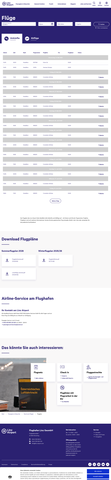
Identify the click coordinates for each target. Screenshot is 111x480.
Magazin (73, 4)
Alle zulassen (98, 459)
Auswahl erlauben (98, 464)
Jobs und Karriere (85, 4)
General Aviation (39, 4)
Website (101, 77)
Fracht (51, 4)
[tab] (12, 39)
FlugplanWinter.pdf (54, 259)
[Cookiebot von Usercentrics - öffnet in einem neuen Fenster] (10, 477)
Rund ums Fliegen (29, 414)
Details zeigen (82, 477)
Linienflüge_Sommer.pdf (18, 272)
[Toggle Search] (94, 4)
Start (3, 414)
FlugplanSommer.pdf (17, 259)
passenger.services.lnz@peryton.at (13, 324)
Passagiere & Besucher (23, 4)
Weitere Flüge (55, 201)
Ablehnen (98, 469)
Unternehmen (62, 4)
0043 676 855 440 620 (9, 322)
